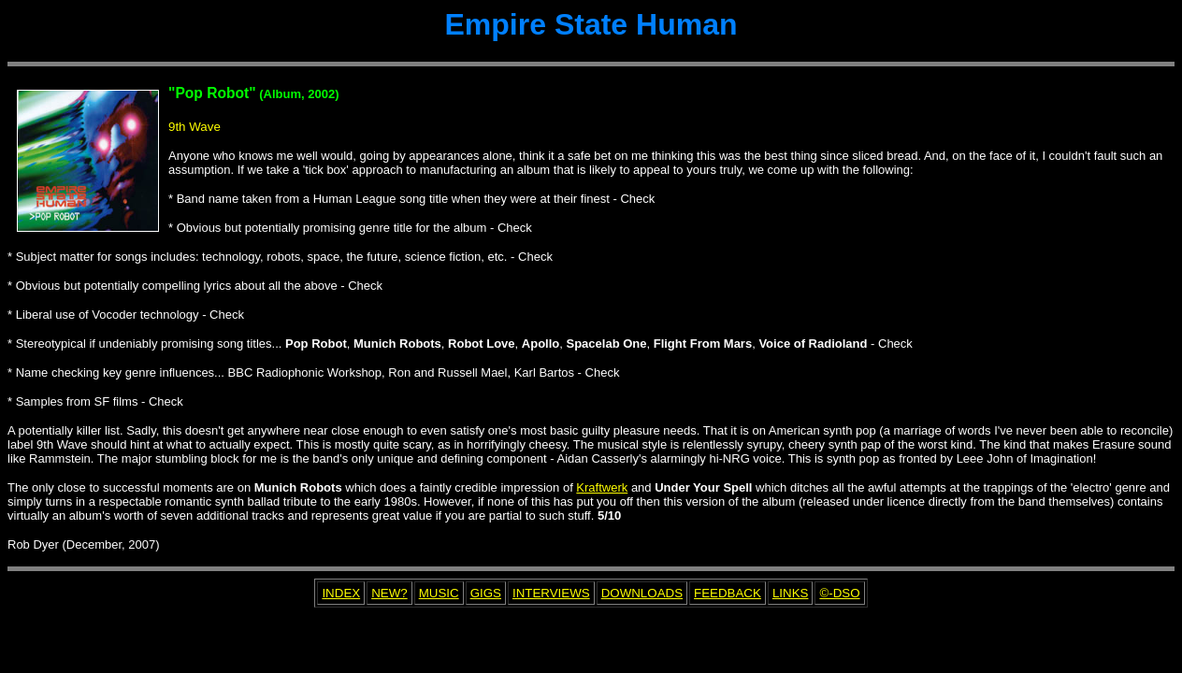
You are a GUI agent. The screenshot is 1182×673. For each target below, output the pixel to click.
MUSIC (439, 593)
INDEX (341, 593)
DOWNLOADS (642, 593)
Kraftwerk (601, 487)
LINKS (790, 593)
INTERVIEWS (551, 593)
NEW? (389, 593)
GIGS (485, 593)
